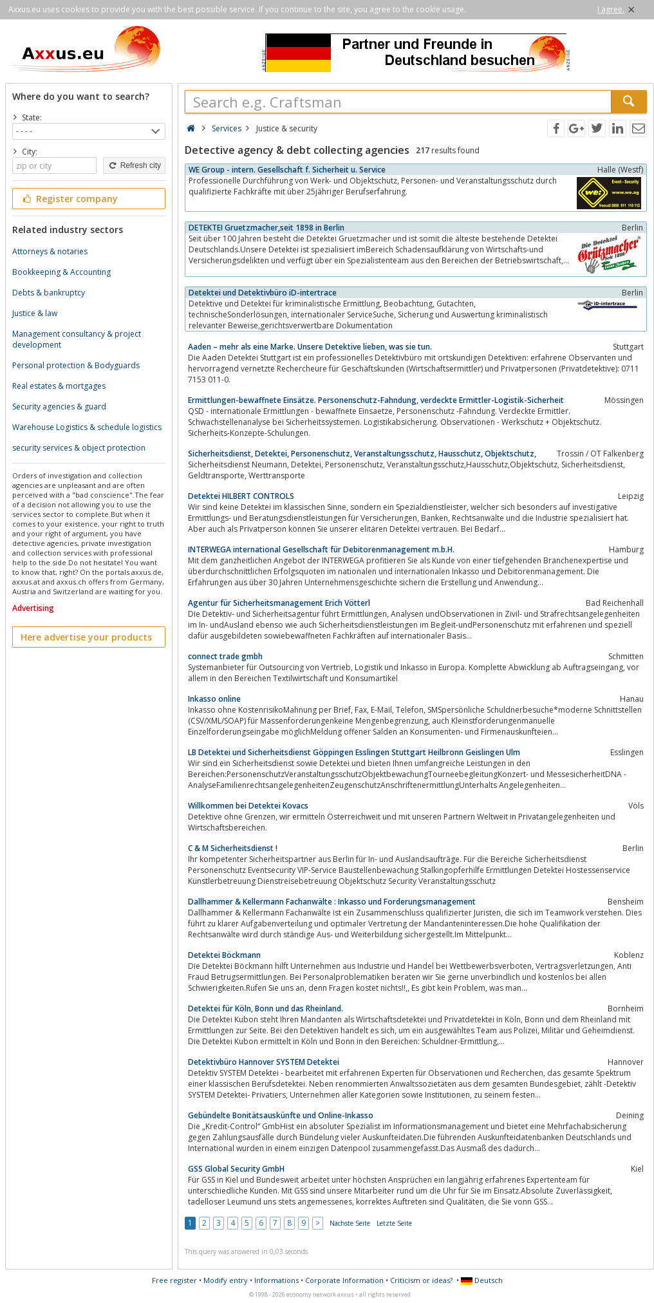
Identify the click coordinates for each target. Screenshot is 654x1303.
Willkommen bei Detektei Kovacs (248, 805)
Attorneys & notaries (50, 251)
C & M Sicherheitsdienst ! (232, 848)
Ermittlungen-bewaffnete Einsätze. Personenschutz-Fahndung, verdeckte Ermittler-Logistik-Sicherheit (376, 400)
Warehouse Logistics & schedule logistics (87, 427)
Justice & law (34, 313)
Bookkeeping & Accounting (61, 272)
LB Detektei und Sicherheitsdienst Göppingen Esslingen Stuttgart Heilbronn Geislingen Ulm (354, 752)
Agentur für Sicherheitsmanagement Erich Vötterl (279, 602)
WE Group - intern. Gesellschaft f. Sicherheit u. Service (287, 169)
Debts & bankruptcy (48, 292)
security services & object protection (78, 447)
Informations (276, 1280)
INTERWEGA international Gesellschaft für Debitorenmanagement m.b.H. (321, 549)
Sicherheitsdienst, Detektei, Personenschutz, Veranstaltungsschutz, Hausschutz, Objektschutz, (362, 453)
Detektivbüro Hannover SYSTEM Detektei (263, 1061)
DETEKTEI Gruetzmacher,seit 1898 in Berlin (266, 227)
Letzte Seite (394, 1223)
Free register (174, 1280)
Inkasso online (214, 698)
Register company (69, 198)
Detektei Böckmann (224, 955)
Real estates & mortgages (59, 385)
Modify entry (225, 1280)
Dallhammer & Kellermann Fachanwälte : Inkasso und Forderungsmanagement (332, 901)
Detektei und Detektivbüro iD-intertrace (263, 292)
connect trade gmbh (225, 656)
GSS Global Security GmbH (236, 1168)
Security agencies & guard (59, 406)
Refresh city (134, 165)
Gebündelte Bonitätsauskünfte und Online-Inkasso (280, 1115)
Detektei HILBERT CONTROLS (241, 496)
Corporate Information (344, 1280)
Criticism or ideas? (421, 1280)
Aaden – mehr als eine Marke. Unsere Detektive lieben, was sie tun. (310, 346)
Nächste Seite (350, 1223)
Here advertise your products (86, 637)
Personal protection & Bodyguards (76, 365)
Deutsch (482, 1280)
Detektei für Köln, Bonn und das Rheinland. (265, 1008)
